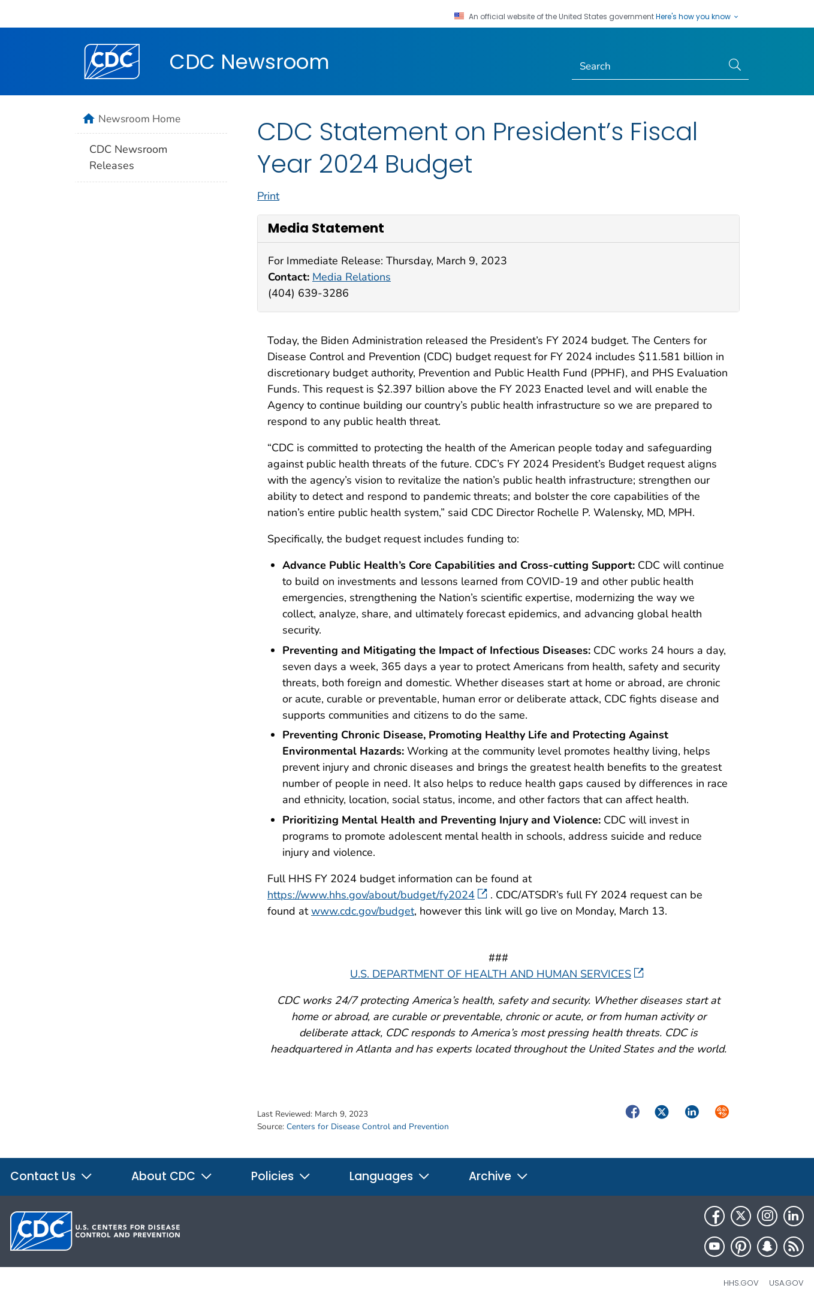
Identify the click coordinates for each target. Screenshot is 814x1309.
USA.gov (786, 1283)
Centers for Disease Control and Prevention (368, 1126)
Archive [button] (499, 1176)
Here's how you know (698, 17)
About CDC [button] (172, 1176)
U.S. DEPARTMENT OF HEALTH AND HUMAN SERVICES (497, 974)
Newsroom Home (139, 118)
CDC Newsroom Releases (128, 157)
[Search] (647, 66)
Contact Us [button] (51, 1176)
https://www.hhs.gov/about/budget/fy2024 (377, 895)
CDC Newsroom (250, 62)
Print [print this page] (268, 196)
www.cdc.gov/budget (362, 911)
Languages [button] (389, 1176)
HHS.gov (741, 1283)
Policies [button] (281, 1176)
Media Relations (351, 277)
